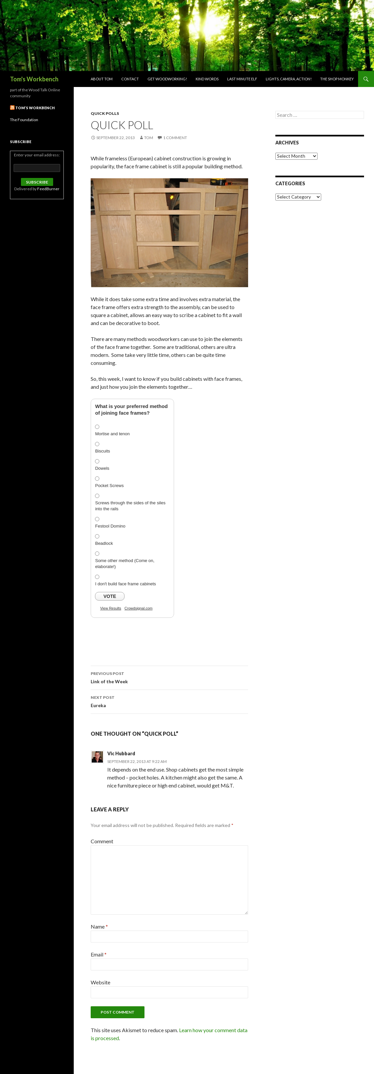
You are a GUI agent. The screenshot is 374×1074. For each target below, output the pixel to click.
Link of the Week (169, 677)
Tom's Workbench (34, 79)
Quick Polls (105, 113)
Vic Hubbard (121, 753)
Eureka (169, 701)
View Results (110, 608)
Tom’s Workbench (35, 108)
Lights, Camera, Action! (289, 79)
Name (99, 926)
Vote (109, 596)
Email (99, 954)
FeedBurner (48, 188)
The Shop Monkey (337, 79)
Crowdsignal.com (138, 608)
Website (100, 982)
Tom (148, 137)
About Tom (102, 79)
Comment (102, 841)
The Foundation (24, 119)
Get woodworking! (167, 79)
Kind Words (207, 79)
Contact (130, 79)
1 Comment (175, 137)
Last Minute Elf (242, 79)
